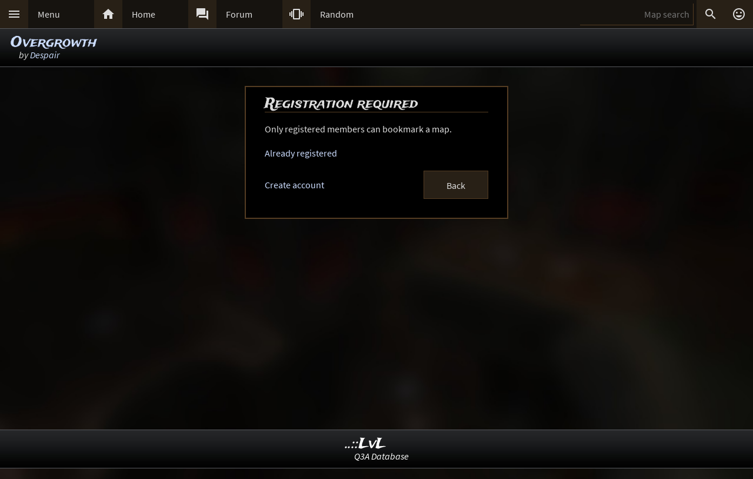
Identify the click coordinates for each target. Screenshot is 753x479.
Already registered (301, 153)
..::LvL (365, 444)
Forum (239, 14)
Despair (44, 55)
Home (143, 14)
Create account (294, 185)
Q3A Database (381, 456)
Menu (49, 14)
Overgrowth (54, 42)
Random (337, 14)
